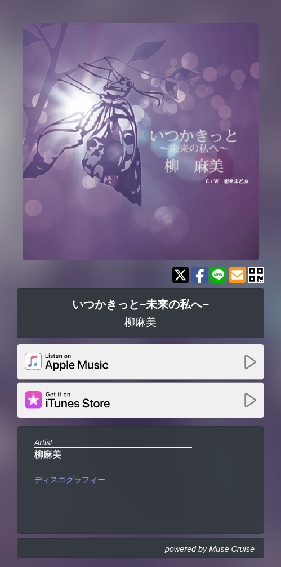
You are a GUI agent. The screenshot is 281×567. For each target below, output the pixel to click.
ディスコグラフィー (69, 479)
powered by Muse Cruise (210, 548)
